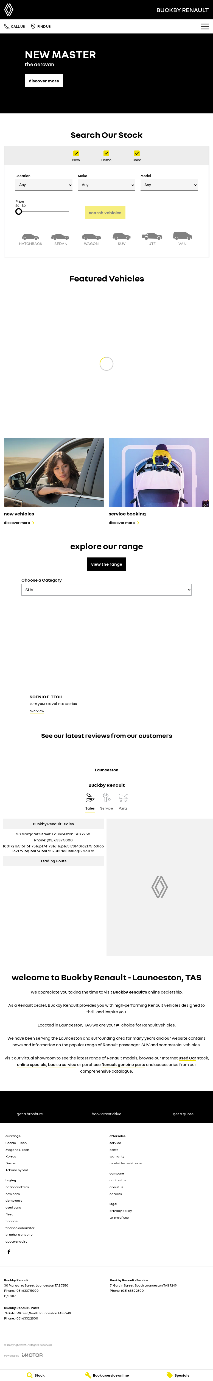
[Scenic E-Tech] (106, 657)
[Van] (182, 238)
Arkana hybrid (16, 1170)
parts (114, 1150)
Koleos (10, 1156)
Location (43, 182)
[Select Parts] (123, 803)
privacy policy (121, 1211)
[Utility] (152, 238)
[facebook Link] (8, 1251)
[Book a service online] (106, 1375)
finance (11, 1221)
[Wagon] (91, 238)
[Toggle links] (23, 1355)
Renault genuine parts (123, 1064)
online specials (31, 1064)
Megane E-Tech (17, 1150)
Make (106, 182)
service (115, 1143)
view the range (106, 564)
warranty (117, 1156)
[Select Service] (106, 803)
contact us (118, 1180)
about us (116, 1187)
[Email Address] (53, 848)
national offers (17, 1187)
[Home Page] (8, 9)
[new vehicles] (54, 481)
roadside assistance (126, 1163)
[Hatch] (30, 238)
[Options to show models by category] (106, 590)
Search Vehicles (105, 212)
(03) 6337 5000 (60, 840)
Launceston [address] (106, 769)
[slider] (18, 211)
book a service (62, 1064)
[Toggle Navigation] (205, 26)
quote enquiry (16, 1241)
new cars (12, 1194)
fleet (9, 1214)
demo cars (13, 1200)
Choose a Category (106, 586)
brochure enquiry (19, 1234)
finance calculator (20, 1228)
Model (169, 182)
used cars (13, 1207)
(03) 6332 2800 (132, 1290)
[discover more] (44, 78)
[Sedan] (61, 238)
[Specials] (177, 1375)
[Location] (90, 803)
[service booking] (159, 481)
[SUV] (122, 238)
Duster (10, 1163)
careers (116, 1194)
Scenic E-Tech (16, 1143)
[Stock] (35, 1375)
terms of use (119, 1217)
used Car (187, 1057)
